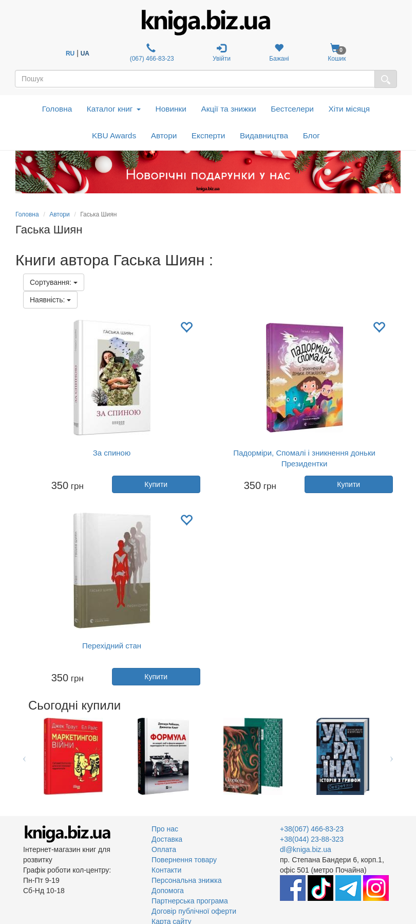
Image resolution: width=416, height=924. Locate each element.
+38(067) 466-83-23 (312, 829)
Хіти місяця (349, 108)
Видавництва (264, 135)
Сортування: (54, 282)
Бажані (279, 52)
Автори (164, 135)
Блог (311, 135)
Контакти (166, 870)
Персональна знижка (187, 880)
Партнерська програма (190, 901)
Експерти (208, 135)
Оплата (164, 849)
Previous (24, 756)
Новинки (171, 108)
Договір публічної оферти (194, 911)
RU (70, 53)
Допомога (168, 890)
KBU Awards (114, 135)
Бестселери (292, 108)
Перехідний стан (111, 645)
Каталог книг (114, 108)
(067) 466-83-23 (151, 52)
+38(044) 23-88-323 (312, 839)
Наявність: (50, 300)
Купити (155, 484)
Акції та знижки (228, 108)
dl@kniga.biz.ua (305, 849)
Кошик (337, 52)
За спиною (111, 452)
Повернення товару (184, 860)
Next (391, 756)
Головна (57, 108)
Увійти (222, 52)
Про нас (165, 829)
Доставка (167, 839)
